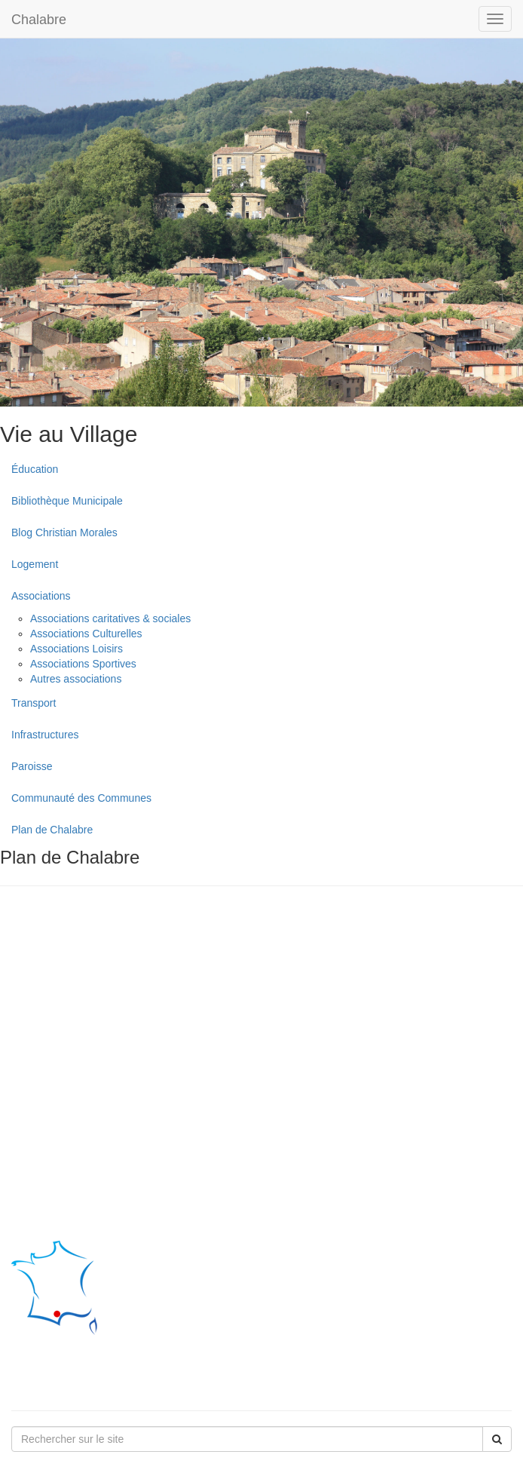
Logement (34, 564)
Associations (41, 596)
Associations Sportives (83, 664)
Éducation (34, 469)
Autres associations (75, 679)
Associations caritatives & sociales (110, 618)
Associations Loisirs (76, 649)
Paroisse (31, 766)
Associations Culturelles (86, 634)
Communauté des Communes (81, 798)
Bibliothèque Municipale (67, 501)
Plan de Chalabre (52, 830)
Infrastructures (44, 735)
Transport (33, 703)
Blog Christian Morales (64, 532)
